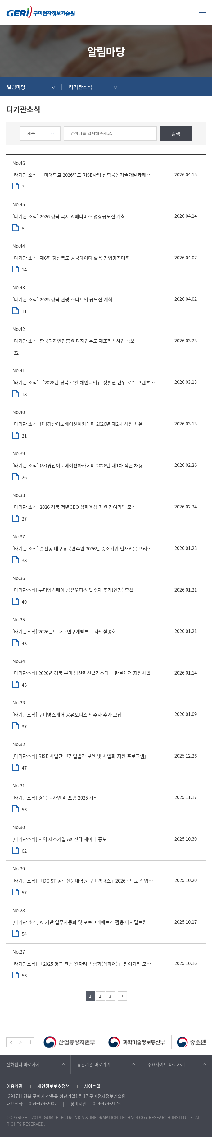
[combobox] (31, 86)
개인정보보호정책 (53, 1086)
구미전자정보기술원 (40, 12)
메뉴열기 (202, 12)
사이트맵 (92, 1086)
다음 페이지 (122, 996)
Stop (29, 1042)
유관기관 (94, 1064)
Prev (11, 1042)
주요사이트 (166, 1064)
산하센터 (23, 1064)
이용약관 (15, 1086)
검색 (176, 133)
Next (20, 1042)
